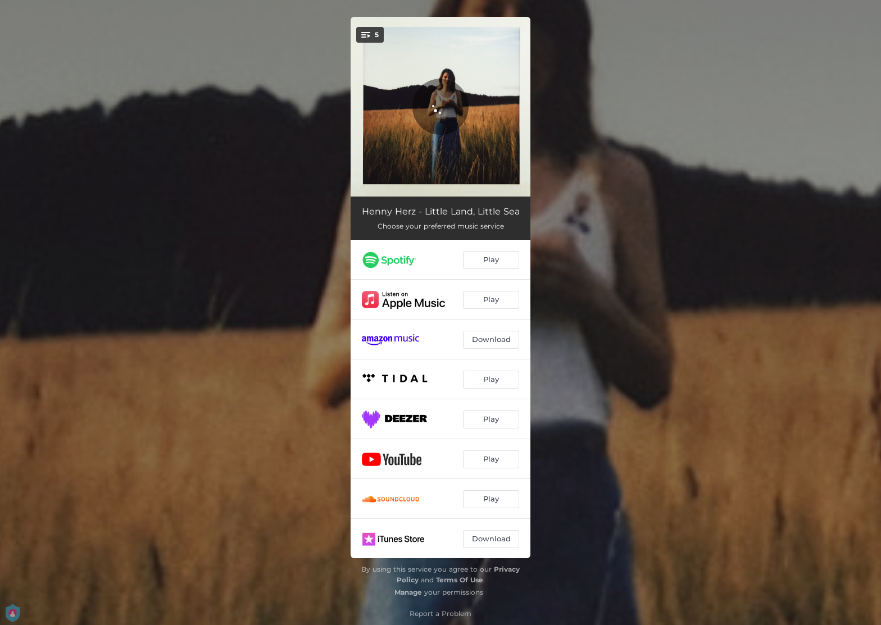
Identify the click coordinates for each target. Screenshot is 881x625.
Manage (408, 592)
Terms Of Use (459, 580)
